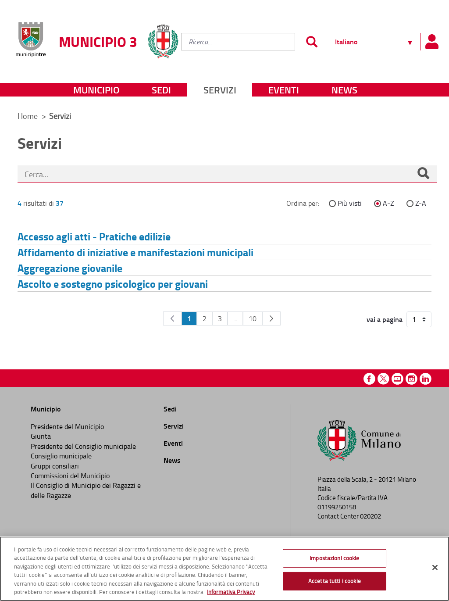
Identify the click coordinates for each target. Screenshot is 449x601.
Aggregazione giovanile (70, 267)
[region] (224, 569)
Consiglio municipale (61, 456)
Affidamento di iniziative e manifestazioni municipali (135, 252)
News (344, 90)
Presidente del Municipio (67, 426)
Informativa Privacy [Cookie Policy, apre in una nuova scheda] (231, 592)
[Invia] (311, 41)
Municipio (96, 90)
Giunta (41, 436)
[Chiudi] (435, 567)
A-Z (388, 203)
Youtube (397, 379)
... (235, 318)
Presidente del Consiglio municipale (83, 446)
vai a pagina (385, 319)
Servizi (219, 90)
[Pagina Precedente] (172, 318)
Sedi (161, 90)
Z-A (420, 203)
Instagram (411, 379)
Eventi (283, 90)
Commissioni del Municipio (70, 475)
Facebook (369, 379)
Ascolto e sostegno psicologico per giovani (113, 283)
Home (28, 116)
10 (253, 318)
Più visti (350, 203)
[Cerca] (423, 174)
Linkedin (425, 379)
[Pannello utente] (431, 41)
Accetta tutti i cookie (334, 581)
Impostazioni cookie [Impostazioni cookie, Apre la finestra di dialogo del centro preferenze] (334, 558)
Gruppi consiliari (55, 466)
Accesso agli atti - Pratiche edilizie (94, 236)
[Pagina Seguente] (271, 318)
